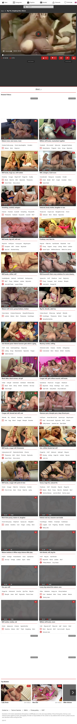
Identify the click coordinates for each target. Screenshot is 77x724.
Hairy (59, 148)
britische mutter (45, 348)
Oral (6, 420)
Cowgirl (19, 420)
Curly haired (46, 351)
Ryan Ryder (63, 423)
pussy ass (23, 522)
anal (60, 278)
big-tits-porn (27, 243)
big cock (55, 626)
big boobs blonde (18, 452)
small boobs (28, 417)
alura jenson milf (7, 452)
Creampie (67, 525)
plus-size (57, 145)
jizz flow (25, 591)
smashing (23, 212)
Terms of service (16, 710)
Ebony (15, 385)
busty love (43, 212)
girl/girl (59, 313)
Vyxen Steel (46, 183)
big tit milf (18, 177)
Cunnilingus (31, 316)
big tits (42, 243)
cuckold (17, 212)
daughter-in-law (60, 212)
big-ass (67, 452)
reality (31, 177)
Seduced (45, 215)
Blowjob (66, 281)
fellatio (50, 522)
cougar (11, 177)
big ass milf (47, 626)
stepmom (16, 522)
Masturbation (46, 148)
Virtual (19, 490)
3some (4, 212)
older (4, 382)
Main (2, 11)
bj (8, 417)
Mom (11, 148)
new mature (6, 313)
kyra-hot (5, 243)
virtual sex (23, 487)
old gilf (9, 382)
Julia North (46, 284)
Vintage (13, 559)
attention (47, 591)
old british (16, 382)
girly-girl (60, 452)
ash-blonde (56, 243)
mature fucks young (8, 145)
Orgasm (50, 246)
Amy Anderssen (62, 388)
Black (6, 385)
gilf (60, 626)
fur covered (50, 145)
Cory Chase (55, 562)
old (41, 626)
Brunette (30, 420)
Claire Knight (8, 388)
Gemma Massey (47, 493)
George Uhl (53, 284)
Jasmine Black (57, 493)
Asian (12, 594)
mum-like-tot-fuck (52, 417)
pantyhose (43, 382)
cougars (58, 382)
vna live (19, 591)
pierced (14, 278)
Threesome (29, 180)
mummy (5, 177)
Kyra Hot (7, 249)
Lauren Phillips (19, 284)
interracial (12, 591)
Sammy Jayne (66, 493)
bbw (42, 591)
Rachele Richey (15, 249)
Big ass (67, 455)
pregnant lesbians (67, 145)
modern (30, 145)
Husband (14, 215)
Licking (60, 246)
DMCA (26, 710)
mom (68, 212)
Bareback (65, 490)
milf (49, 278)
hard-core (50, 382)
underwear (65, 522)
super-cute (51, 212)
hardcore (54, 278)
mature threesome (16, 313)
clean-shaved (44, 313)
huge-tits (43, 452)
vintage (10, 556)
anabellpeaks (6, 278)
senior (65, 626)
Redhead (16, 281)
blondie (65, 313)
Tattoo (69, 180)
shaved (13, 417)
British (59, 316)
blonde (4, 417)
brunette (54, 487)
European (7, 246)
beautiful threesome (28, 313)
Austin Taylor (46, 249)
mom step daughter (20, 145)
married (10, 212)
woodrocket (44, 177)
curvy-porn (19, 243)
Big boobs (69, 148)
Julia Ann (45, 458)
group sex (10, 626)
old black (23, 382)
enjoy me (54, 591)
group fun (43, 278)
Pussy (44, 246)
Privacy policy (35, 710)
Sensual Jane (46, 632)
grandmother (24, 626)
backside (63, 243)
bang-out (51, 177)
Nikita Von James (66, 249)
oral (69, 243)
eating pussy (29, 278)
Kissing (45, 455)
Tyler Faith (45, 388)
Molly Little (46, 527)
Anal (55, 281)
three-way (52, 313)
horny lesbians (63, 591)
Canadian (63, 180)
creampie (57, 522)
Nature (44, 490)
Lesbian (70, 246)
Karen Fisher (8, 183)
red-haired (20, 278)
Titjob (22, 629)
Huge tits (56, 455)
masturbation (17, 556)
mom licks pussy (7, 522)
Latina (66, 385)
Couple (58, 180)
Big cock (49, 629)
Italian (28, 559)
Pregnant (53, 148)
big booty (66, 278)
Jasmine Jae (55, 423)
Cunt (62, 385)
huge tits (25, 177)
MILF (16, 180)
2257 (43, 710)
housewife (31, 212)
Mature (7, 148)
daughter (31, 522)
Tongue (65, 316)
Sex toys (32, 385)
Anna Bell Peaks (9, 284)
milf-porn (11, 243)
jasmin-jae (62, 417)
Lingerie (45, 525)
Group (63, 148)
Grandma (67, 351)
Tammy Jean (46, 597)
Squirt (23, 559)
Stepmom (17, 148)
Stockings (57, 385)
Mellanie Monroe (55, 249)
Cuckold (28, 215)
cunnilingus (44, 522)
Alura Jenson (16, 183)
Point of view (8, 490)
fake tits (48, 243)
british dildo (31, 382)
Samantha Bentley (48, 319)
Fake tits (11, 180)
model (64, 177)
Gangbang (28, 629)
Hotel (44, 180)
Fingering (55, 525)
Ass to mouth (50, 420)
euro (24, 556)
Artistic (17, 246)
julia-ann (54, 452)
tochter (59, 348)
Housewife (21, 215)
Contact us (5, 710)
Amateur (60, 281)
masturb (43, 145)
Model (48, 180)
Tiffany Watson (47, 562)
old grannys (66, 348)
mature (53, 348)
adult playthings (15, 348)
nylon (4, 556)
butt (70, 626)
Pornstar (23, 455)
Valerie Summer (9, 354)
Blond (6, 180)
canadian (58, 177)
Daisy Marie (53, 388)
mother (30, 487)
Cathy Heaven (46, 423)
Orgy (10, 420)
